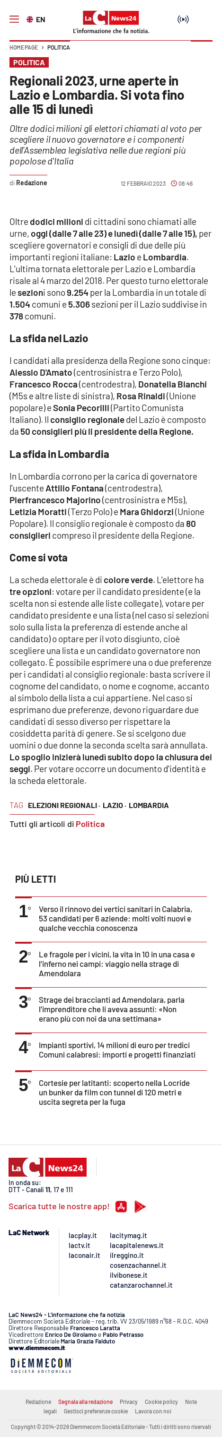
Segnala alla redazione (85, 1401)
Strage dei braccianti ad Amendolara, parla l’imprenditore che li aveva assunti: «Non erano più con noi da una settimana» (112, 1009)
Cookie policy (161, 1401)
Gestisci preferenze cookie (96, 1411)
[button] (202, 52)
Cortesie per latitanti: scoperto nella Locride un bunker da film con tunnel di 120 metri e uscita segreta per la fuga (114, 1092)
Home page (23, 47)
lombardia (149, 804)
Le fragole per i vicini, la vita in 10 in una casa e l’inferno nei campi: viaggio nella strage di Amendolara (117, 963)
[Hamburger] (14, 19)
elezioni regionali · (64, 804)
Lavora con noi (153, 1411)
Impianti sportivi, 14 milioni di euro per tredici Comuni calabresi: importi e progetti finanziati (117, 1049)
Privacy (129, 1401)
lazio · (114, 804)
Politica (58, 47)
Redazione (38, 1401)
